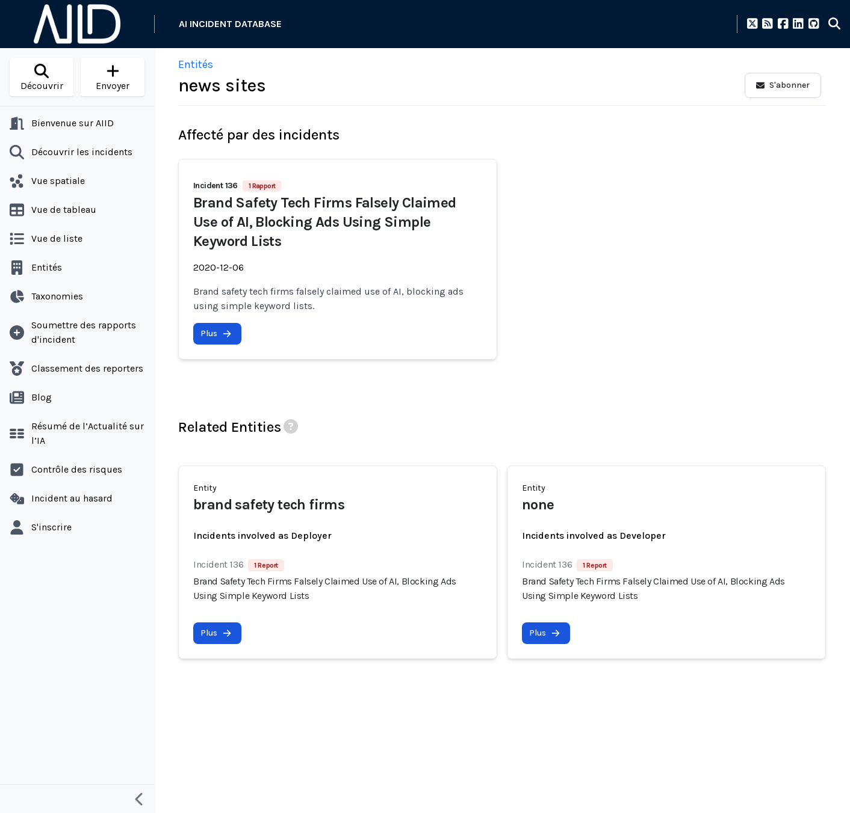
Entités (195, 64)
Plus (216, 333)
